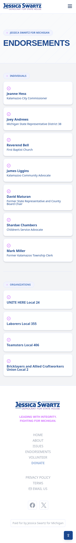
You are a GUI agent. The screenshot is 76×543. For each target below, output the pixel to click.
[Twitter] (43, 505)
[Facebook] (32, 505)
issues (38, 446)
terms (38, 483)
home (38, 435)
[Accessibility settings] (68, 535)
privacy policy (38, 477)
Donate (38, 463)
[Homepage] (22, 6)
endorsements (38, 452)
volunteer (38, 457)
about (38, 440)
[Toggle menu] (70, 6)
